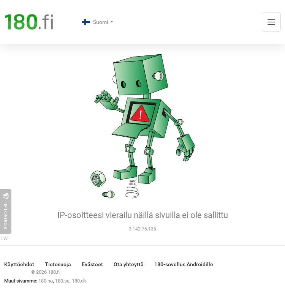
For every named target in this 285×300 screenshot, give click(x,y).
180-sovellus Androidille (183, 264)
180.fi (54, 272)
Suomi (95, 22)
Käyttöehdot (19, 264)
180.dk (79, 281)
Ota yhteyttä (129, 264)
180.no (45, 281)
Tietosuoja (58, 264)
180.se (62, 281)
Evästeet (92, 264)
